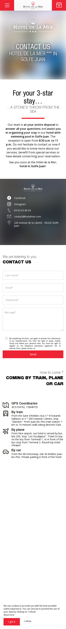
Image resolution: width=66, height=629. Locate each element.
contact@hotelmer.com (27, 216)
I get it (11, 621)
